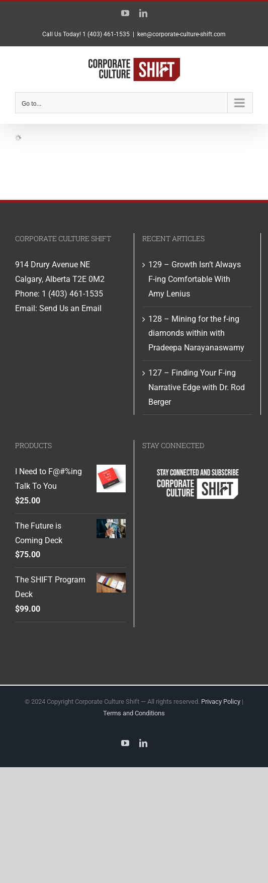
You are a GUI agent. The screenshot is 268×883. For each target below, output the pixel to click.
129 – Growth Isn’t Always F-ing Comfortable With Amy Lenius (194, 279)
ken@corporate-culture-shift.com (181, 34)
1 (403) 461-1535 (72, 294)
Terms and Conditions (134, 713)
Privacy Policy (220, 701)
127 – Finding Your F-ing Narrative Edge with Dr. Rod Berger (196, 387)
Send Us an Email (70, 308)
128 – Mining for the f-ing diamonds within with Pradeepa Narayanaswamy (196, 333)
